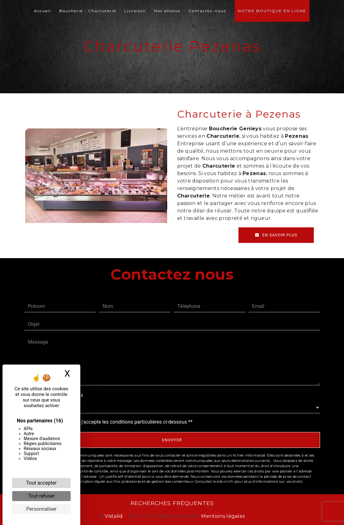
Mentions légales (222, 516)
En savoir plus (276, 235)
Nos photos (167, 10)
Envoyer (172, 440)
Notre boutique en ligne (272, 10)
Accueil (42, 10)
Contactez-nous (207, 10)
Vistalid (114, 516)
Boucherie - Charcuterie (87, 10)
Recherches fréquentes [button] (172, 503)
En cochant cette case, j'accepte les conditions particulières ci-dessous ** (112, 422)
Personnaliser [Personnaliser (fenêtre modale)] (41, 509)
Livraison (135, 10)
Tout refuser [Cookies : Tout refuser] (41, 496)
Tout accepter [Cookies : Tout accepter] (41, 483)
